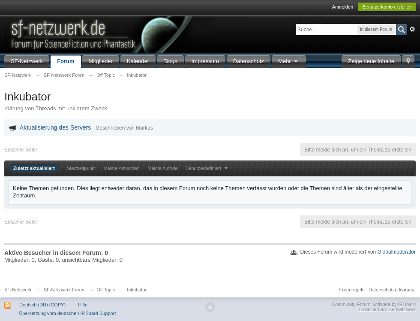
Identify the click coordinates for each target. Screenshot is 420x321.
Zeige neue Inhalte (371, 61)
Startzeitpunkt (81, 168)
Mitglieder (101, 61)
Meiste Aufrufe (162, 168)
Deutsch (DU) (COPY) (42, 304)
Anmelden (343, 6)
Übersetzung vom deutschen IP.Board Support (67, 313)
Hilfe (82, 304)
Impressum (205, 61)
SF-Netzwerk (27, 61)
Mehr (289, 61)
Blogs (170, 61)
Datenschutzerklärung (391, 289)
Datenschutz (248, 61)
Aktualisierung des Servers (55, 127)
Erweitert (412, 29)
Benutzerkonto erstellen (387, 6)
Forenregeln (352, 289)
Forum (65, 61)
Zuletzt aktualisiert (34, 168)
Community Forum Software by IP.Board (374, 304)
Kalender (138, 61)
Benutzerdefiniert (208, 168)
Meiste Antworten (122, 168)
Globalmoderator (397, 252)
